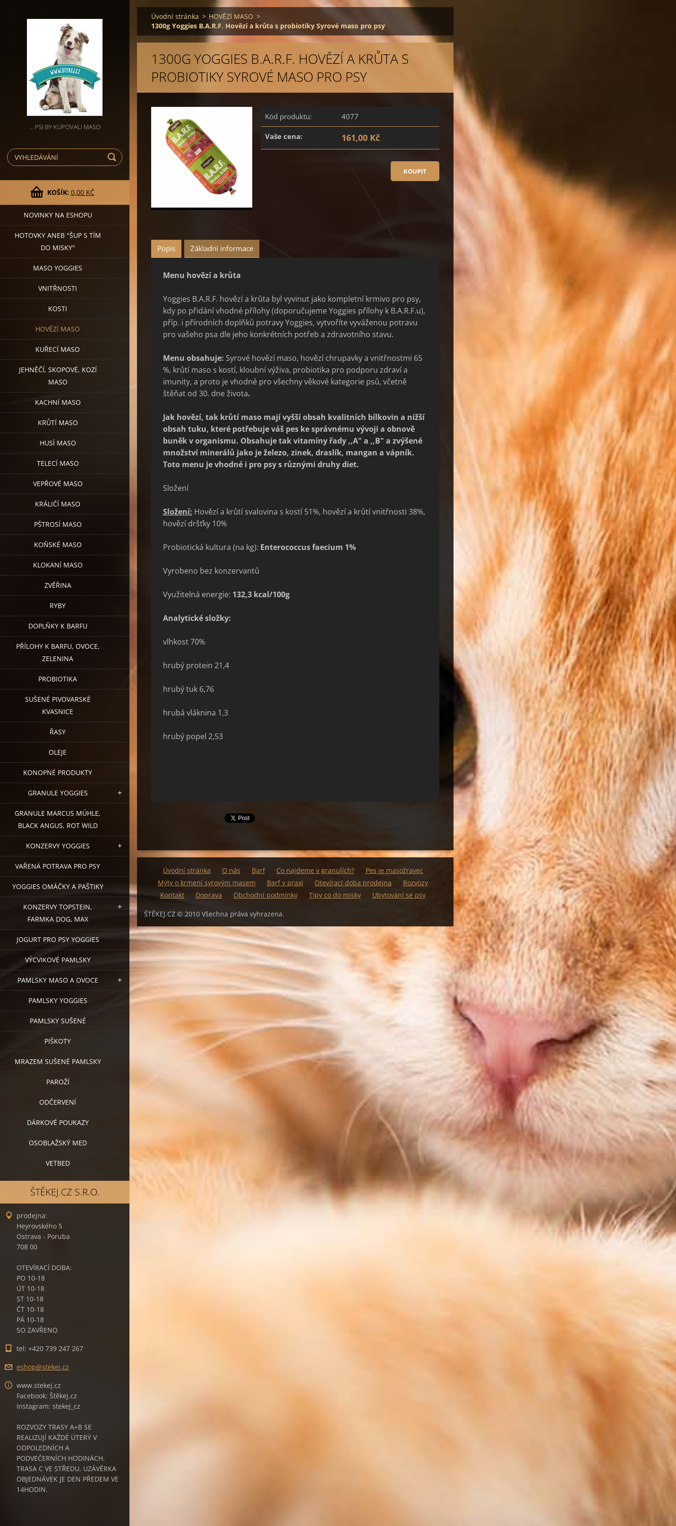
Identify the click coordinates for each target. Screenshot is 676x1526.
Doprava (209, 894)
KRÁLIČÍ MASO (57, 503)
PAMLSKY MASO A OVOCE (57, 980)
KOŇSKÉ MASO (58, 544)
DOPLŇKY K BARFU (57, 625)
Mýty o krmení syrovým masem (207, 882)
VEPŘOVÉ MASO (58, 483)
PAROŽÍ (57, 1081)
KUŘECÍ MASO (57, 349)
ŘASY (58, 731)
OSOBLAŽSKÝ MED (58, 1142)
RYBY (58, 605)
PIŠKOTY (57, 1041)
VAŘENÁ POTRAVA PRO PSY (57, 866)
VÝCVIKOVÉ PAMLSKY (58, 959)
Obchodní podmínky (265, 894)
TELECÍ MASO (58, 463)
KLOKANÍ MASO (58, 564)
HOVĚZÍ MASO (57, 328)
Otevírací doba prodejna (353, 882)
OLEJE (58, 752)
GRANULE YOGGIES (58, 792)
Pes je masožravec (394, 870)
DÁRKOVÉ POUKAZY (58, 1122)
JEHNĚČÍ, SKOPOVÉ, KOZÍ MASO (58, 375)
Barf (258, 870)
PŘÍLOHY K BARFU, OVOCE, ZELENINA (58, 652)
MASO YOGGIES (57, 267)
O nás (231, 870)
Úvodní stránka (175, 16)
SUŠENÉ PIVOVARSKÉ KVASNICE (58, 705)
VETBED (58, 1163)
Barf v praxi (285, 882)
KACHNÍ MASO (58, 402)
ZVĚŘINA (57, 585)
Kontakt (172, 894)
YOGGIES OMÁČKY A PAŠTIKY (57, 886)
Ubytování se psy (399, 894)
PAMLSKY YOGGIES (57, 1000)
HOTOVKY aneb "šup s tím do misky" (58, 241)
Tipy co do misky (335, 894)
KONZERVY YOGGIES (58, 845)
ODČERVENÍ (57, 1102)
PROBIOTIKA (57, 678)
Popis (166, 248)
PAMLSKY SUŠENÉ (58, 1020)
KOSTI (57, 308)
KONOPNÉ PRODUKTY (57, 772)
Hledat (113, 157)
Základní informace (221, 248)
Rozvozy (415, 882)
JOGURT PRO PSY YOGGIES (58, 939)
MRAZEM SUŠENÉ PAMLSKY (58, 1061)
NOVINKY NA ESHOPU (58, 214)
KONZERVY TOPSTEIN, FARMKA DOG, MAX (57, 913)
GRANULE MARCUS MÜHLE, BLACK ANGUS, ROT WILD (58, 819)
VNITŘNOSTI (57, 288)
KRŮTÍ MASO (58, 422)
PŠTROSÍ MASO (58, 524)
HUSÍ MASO (58, 442)
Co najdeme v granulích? (315, 870)
